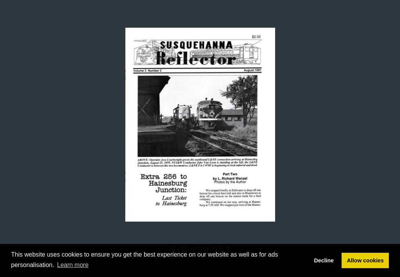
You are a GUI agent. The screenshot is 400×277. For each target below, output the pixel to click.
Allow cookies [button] (365, 260)
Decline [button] (324, 260)
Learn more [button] (73, 265)
